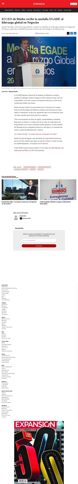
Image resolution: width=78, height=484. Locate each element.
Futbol (4, 392)
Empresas (17, 10)
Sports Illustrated (7, 391)
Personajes (5, 412)
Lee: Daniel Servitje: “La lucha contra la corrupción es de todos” (35, 134)
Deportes (4, 346)
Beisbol (4, 394)
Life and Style (67, 10)
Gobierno (4, 304)
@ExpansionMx (13, 91)
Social (3, 368)
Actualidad (5, 383)
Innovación (5, 375)
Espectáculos (6, 318)
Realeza (4, 320)
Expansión (23, 216)
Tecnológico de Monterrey (21, 169)
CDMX (3, 309)
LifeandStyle (6, 299)
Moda (3, 323)
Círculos (4, 322)
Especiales (5, 388)
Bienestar (5, 413)
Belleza (4, 325)
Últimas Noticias (9, 10)
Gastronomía (5, 407)
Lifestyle (4, 400)
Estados (4, 311)
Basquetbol (5, 397)
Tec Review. (44, 143)
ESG (55, 10)
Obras (51, 10)
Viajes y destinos (7, 410)
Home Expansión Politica (9, 288)
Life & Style (5, 341)
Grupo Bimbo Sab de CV (44, 167)
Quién (3, 317)
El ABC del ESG (6, 376)
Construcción (6, 355)
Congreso (5, 307)
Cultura (4, 328)
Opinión (4, 312)
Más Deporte (6, 399)
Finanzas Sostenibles (8, 373)
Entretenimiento (6, 344)
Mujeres (60, 10)
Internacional (36, 10)
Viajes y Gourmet (7, 327)
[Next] (74, 189)
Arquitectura (5, 360)
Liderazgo (5, 384)
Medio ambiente (7, 366)
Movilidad (5, 371)
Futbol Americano (7, 395)
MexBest (4, 405)
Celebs (4, 336)
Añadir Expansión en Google (43, 33)
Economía (29, 10)
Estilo (3, 342)
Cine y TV (5, 347)
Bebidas (4, 408)
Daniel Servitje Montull (29, 167)
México (4, 306)
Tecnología (45, 10)
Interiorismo (5, 362)
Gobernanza (5, 370)
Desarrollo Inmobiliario (9, 357)
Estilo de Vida (6, 415)
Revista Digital (74, 3)
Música (4, 349)
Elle (3, 332)
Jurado (4, 417)
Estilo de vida (6, 338)
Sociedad (5, 314)
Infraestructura (6, 359)
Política (23, 10)
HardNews (32, 169)
